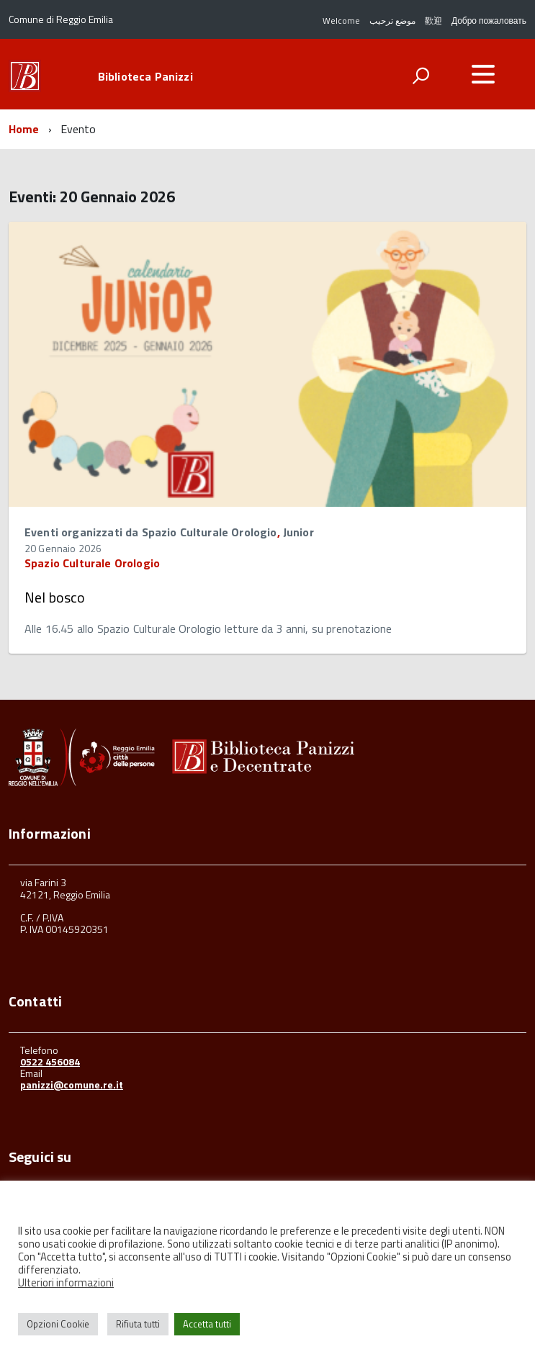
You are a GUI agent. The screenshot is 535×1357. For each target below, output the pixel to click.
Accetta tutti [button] (207, 1324)
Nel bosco (54, 597)
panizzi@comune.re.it (71, 1084)
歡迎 (433, 20)
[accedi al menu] (483, 74)
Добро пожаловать (488, 20)
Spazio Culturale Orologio (92, 563)
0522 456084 (50, 1061)
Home (24, 128)
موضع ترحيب (392, 20)
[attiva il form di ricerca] (420, 75)
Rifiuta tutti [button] (138, 1324)
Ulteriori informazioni (66, 1282)
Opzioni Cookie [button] (58, 1324)
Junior (298, 532)
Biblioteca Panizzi (145, 76)
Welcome (341, 20)
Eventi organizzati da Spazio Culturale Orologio (150, 532)
